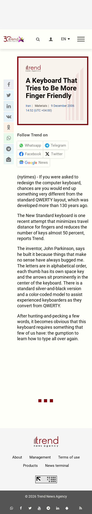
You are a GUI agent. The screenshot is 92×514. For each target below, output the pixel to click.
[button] (8, 84)
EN (63, 39)
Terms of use (69, 457)
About (17, 457)
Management (40, 457)
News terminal (57, 465)
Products (30, 465)
